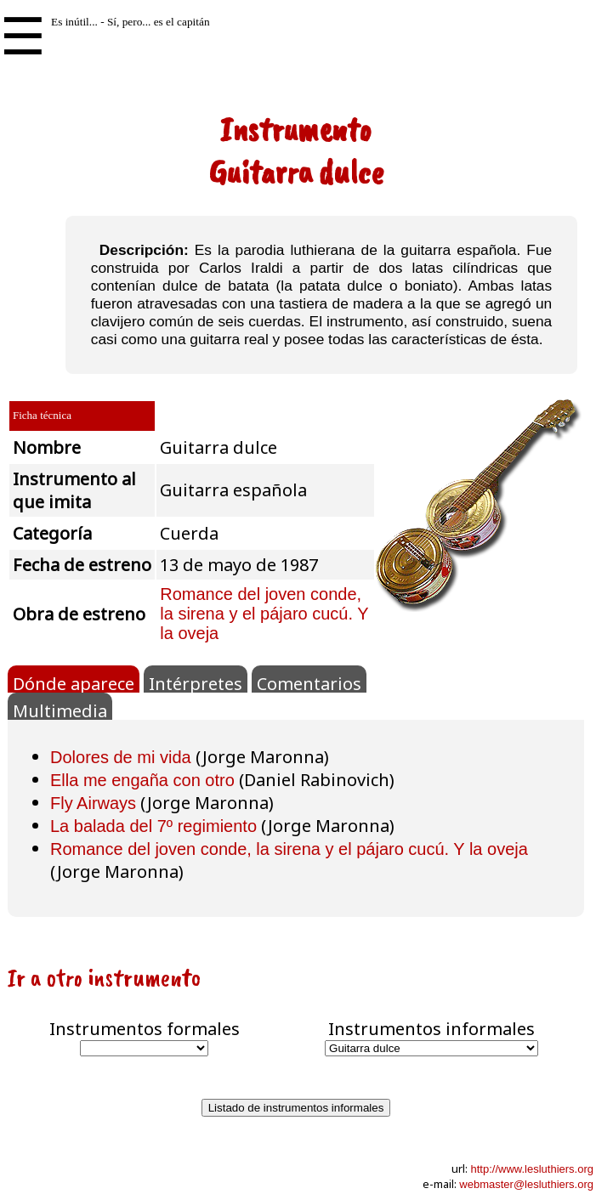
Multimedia (60, 709)
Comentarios (309, 682)
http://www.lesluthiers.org (531, 1169)
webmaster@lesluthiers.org (526, 1184)
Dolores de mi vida (120, 757)
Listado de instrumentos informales (296, 1107)
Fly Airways (93, 803)
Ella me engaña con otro (142, 780)
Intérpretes (195, 682)
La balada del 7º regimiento (153, 826)
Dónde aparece (73, 682)
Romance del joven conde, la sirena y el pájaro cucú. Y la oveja (264, 613)
